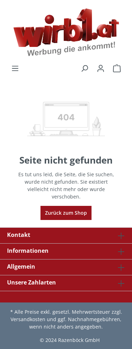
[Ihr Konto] (101, 68)
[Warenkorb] (117, 68)
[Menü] (15, 68)
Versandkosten (28, 319)
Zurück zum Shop (66, 212)
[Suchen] (84, 68)
